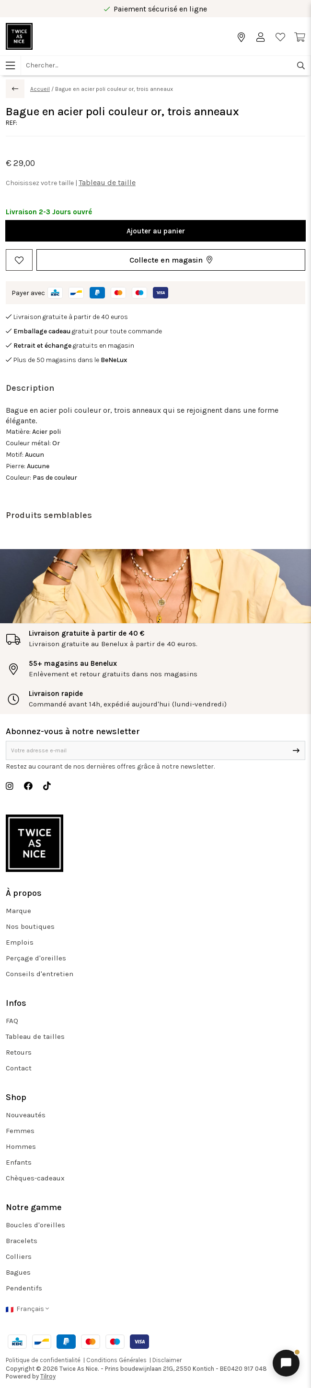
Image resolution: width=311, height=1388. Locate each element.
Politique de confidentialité (43, 1360)
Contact (19, 1068)
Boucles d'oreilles (35, 1225)
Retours (19, 1052)
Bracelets (21, 1240)
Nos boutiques (30, 926)
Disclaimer (167, 1360)
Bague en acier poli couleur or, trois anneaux (114, 89)
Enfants (19, 1162)
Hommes (21, 1146)
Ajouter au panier (156, 231)
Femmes (20, 1130)
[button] (170, 260)
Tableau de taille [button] (107, 182)
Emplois (20, 942)
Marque (18, 910)
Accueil (40, 89)
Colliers (19, 1256)
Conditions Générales (116, 1360)
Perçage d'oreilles (36, 958)
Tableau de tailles (35, 1036)
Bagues (18, 1272)
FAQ (12, 1020)
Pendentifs (24, 1288)
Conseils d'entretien (39, 973)
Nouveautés (26, 1115)
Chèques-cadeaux (35, 1178)
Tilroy (48, 1376)
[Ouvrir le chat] (286, 1363)
